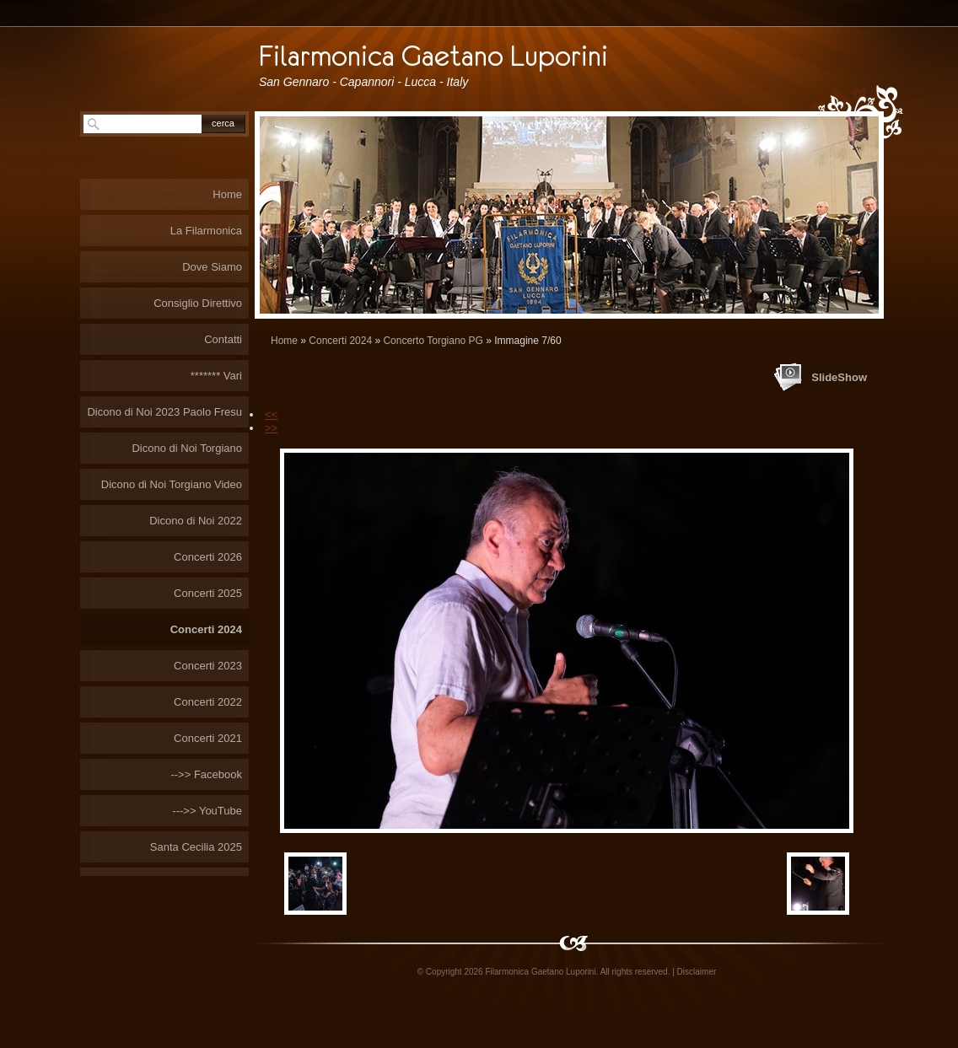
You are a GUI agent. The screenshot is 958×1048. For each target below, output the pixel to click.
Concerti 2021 (208, 738)
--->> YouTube (207, 810)
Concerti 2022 (208, 702)
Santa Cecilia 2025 (196, 847)
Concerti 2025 (208, 593)
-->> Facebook (206, 774)
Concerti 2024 (340, 341)
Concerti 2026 (208, 557)
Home (284, 341)
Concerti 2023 (208, 665)
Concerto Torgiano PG (433, 341)
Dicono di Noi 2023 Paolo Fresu (164, 412)
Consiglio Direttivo (197, 303)
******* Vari (216, 375)
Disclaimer (697, 971)
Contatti (223, 339)
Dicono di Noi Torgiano (187, 448)
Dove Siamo (212, 267)
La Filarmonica (206, 230)
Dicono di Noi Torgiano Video (171, 484)
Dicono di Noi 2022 (195, 520)
